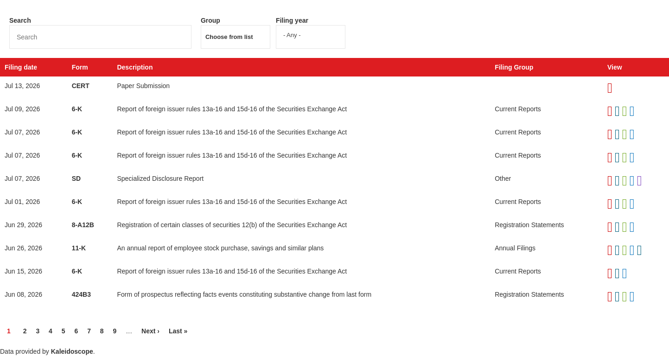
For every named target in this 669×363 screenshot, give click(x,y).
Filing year (292, 20)
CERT (80, 85)
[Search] (100, 37)
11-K (79, 248)
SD (76, 178)
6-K (77, 109)
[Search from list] (235, 37)
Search (20, 20)
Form (80, 67)
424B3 (81, 294)
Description (135, 67)
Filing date (21, 67)
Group (210, 20)
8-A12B (83, 225)
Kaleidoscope (72, 351)
